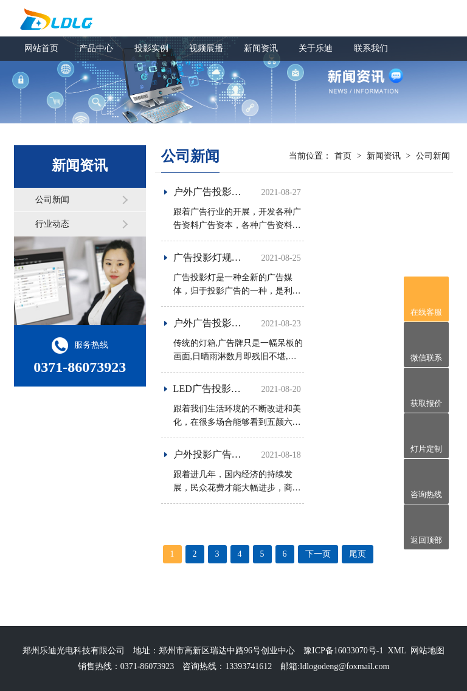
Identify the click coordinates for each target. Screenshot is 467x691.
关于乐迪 (316, 48)
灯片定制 (426, 448)
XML (396, 650)
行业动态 (52, 224)
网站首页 (41, 48)
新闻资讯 (261, 48)
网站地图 (427, 650)
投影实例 (151, 48)
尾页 (357, 554)
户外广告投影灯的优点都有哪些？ (246, 323)
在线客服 (426, 312)
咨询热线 (426, 494)
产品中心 (96, 48)
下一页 (318, 554)
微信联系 (426, 357)
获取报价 (426, 403)
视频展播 (206, 48)
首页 (342, 155)
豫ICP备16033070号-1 (343, 650)
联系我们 (371, 48)
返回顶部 (426, 540)
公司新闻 (52, 199)
